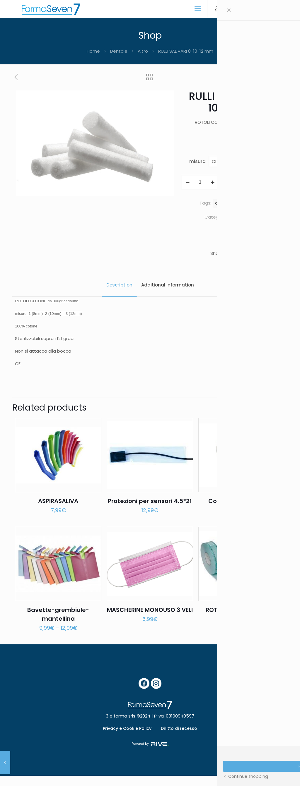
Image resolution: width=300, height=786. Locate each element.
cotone (222, 203)
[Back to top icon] (276, 776)
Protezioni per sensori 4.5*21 (150, 506)
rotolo (259, 203)
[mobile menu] (198, 9)
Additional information (167, 285)
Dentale (118, 51)
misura (197, 161)
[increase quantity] (212, 182)
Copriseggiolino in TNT (241, 506)
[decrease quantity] (188, 182)
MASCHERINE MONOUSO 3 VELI (150, 619)
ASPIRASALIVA (58, 506)
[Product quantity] (200, 182)
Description (119, 285)
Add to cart (253, 182)
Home (93, 51)
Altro (143, 51)
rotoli (241, 203)
